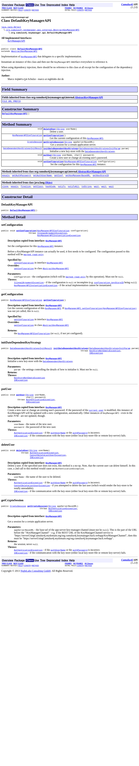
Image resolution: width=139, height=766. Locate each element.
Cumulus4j (127, 4)
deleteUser (49, 131)
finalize (26, 192)
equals (6, 181)
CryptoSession (34, 145)
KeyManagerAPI (16, 41)
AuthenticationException (40, 411)
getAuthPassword (21, 181)
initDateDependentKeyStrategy (60, 152)
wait (96, 192)
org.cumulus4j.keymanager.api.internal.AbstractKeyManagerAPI (42, 30)
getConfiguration (53, 138)
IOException (96, 363)
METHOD (35, 10)
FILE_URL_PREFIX (11, 103)
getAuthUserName (42, 181)
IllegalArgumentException (52, 240)
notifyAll (73, 192)
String (61, 131)
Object (48, 188)
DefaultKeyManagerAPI (14, 115)
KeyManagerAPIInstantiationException (59, 243)
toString (86, 192)
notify (61, 192)
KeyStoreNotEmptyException (104, 360)
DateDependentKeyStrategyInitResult (22, 152)
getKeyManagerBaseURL (77, 181)
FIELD (20, 10)
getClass (38, 192)
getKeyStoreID (101, 181)
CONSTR (27, 10)
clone (5, 192)
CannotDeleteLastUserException (48, 469)
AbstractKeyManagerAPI (24, 52)
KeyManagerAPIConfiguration (27, 138)
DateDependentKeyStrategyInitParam (99, 152)
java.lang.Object (11, 27)
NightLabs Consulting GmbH (36, 587)
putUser (47, 159)
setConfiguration (53, 166)
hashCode (50, 192)
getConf (58, 181)
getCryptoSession (53, 145)
